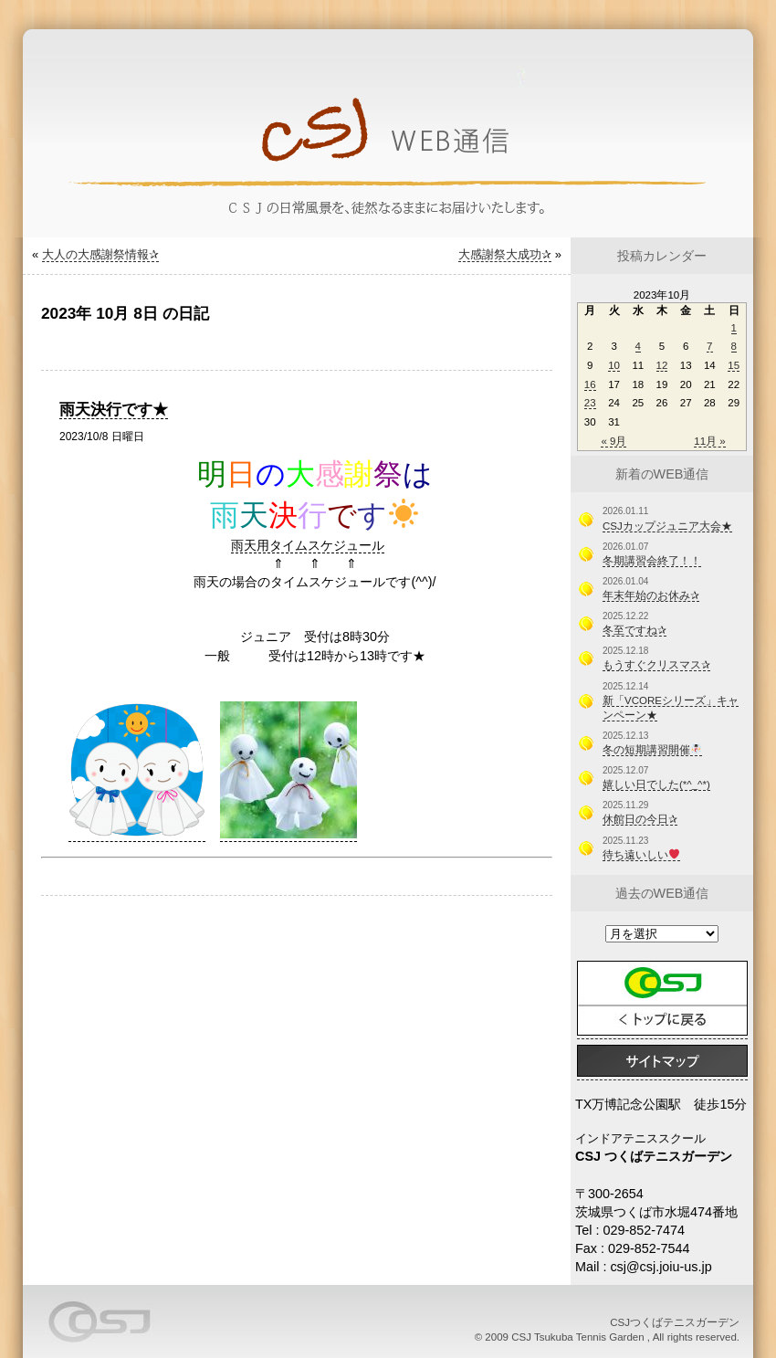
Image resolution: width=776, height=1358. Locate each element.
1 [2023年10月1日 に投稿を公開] (734, 327)
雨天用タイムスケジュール (307, 545)
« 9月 (613, 441)
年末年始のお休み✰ (651, 595)
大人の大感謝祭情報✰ (100, 254)
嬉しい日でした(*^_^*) (656, 784)
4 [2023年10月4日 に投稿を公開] (638, 346)
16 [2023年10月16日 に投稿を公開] (590, 384)
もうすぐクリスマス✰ (656, 664)
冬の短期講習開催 (652, 749)
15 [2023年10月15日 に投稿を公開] (733, 365)
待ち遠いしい (641, 854)
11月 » (709, 441)
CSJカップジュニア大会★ (667, 526)
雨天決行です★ (113, 409)
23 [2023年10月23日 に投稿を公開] (590, 402)
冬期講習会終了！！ (652, 560)
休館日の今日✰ (640, 819)
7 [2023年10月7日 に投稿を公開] (709, 346)
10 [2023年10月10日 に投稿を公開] (614, 365)
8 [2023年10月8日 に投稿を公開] (734, 346)
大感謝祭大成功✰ (504, 254)
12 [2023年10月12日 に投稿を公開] (662, 365)
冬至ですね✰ (634, 630)
